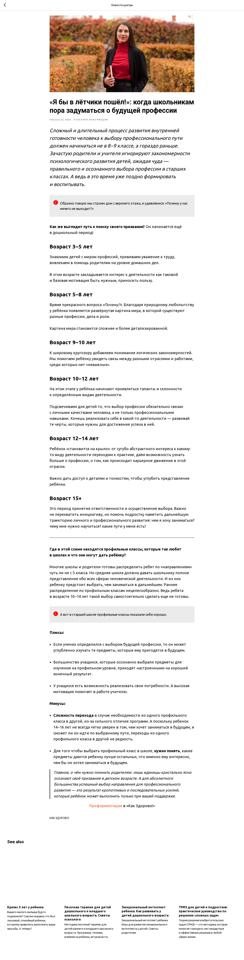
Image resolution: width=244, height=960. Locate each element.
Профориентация (105, 808)
